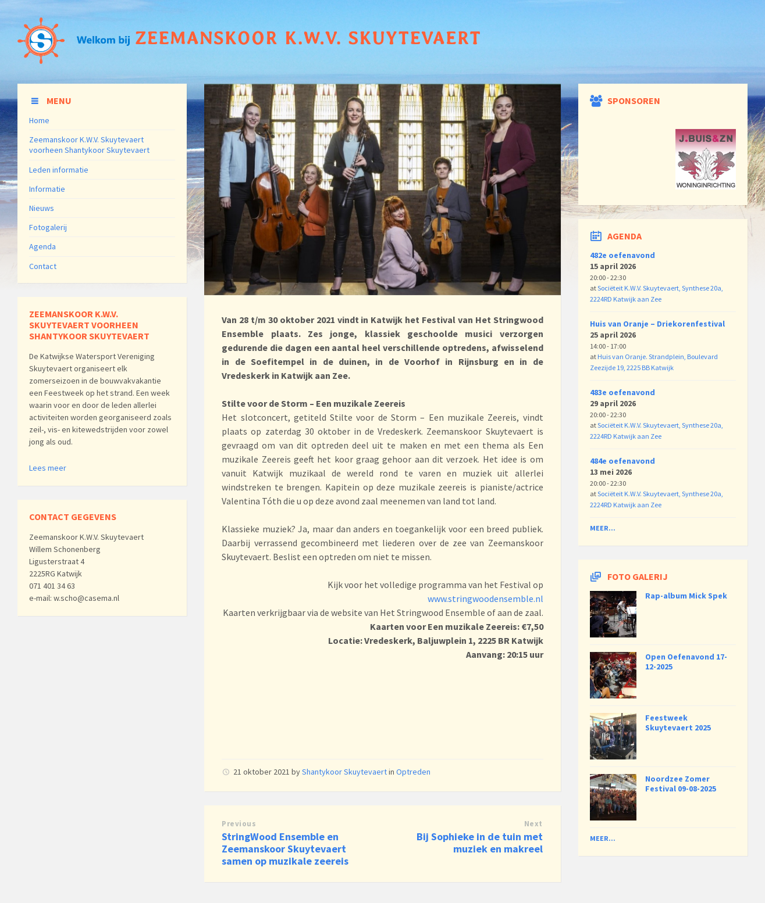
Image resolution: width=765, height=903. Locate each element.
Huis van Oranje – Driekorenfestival (657, 323)
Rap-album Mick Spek (686, 595)
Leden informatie (58, 169)
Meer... (602, 528)
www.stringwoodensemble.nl (485, 598)
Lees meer (47, 468)
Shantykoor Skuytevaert (344, 771)
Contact (42, 266)
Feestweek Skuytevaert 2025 (678, 722)
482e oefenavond (622, 255)
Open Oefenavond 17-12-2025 (686, 661)
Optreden (413, 771)
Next (533, 824)
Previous (239, 824)
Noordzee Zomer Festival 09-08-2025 (680, 783)
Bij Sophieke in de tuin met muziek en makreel (480, 842)
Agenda (42, 246)
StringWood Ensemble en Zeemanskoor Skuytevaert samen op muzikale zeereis (285, 849)
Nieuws (41, 208)
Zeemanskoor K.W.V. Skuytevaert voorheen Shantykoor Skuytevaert (89, 144)
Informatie (47, 189)
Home (39, 120)
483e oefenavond (622, 392)
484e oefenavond (622, 461)
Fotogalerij (48, 227)
